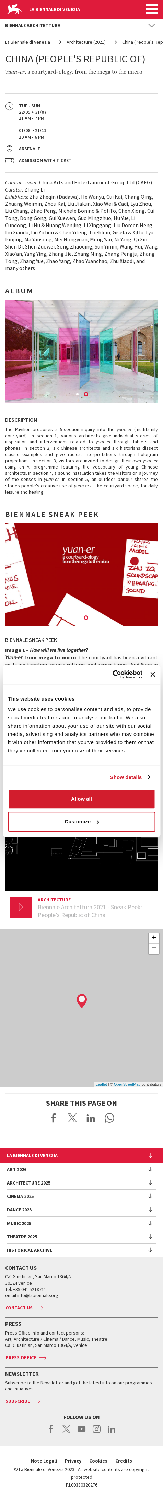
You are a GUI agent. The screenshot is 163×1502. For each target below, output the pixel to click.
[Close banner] (152, 674)
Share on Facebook (53, 1117)
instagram (97, 1432)
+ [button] (154, 938)
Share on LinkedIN (90, 1117)
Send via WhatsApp (109, 1117)
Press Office (20, 1357)
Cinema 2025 (20, 1196)
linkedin (112, 1432)
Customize (82, 821)
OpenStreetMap (127, 1084)
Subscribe (17, 1401)
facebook (51, 1432)
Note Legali (44, 1461)
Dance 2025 (19, 1209)
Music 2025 (19, 1223)
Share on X (72, 1117)
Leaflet (101, 1084)
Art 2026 (16, 1169)
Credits (123, 1461)
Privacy (73, 1461)
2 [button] (86, 394)
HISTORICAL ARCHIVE (29, 1250)
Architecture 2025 (28, 1183)
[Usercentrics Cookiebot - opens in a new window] (112, 674)
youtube (81, 1432)
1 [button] (78, 394)
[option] (81, 351)
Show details (126, 777)
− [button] (154, 949)
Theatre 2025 (22, 1237)
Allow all (81, 799)
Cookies (98, 1461)
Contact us (19, 1308)
